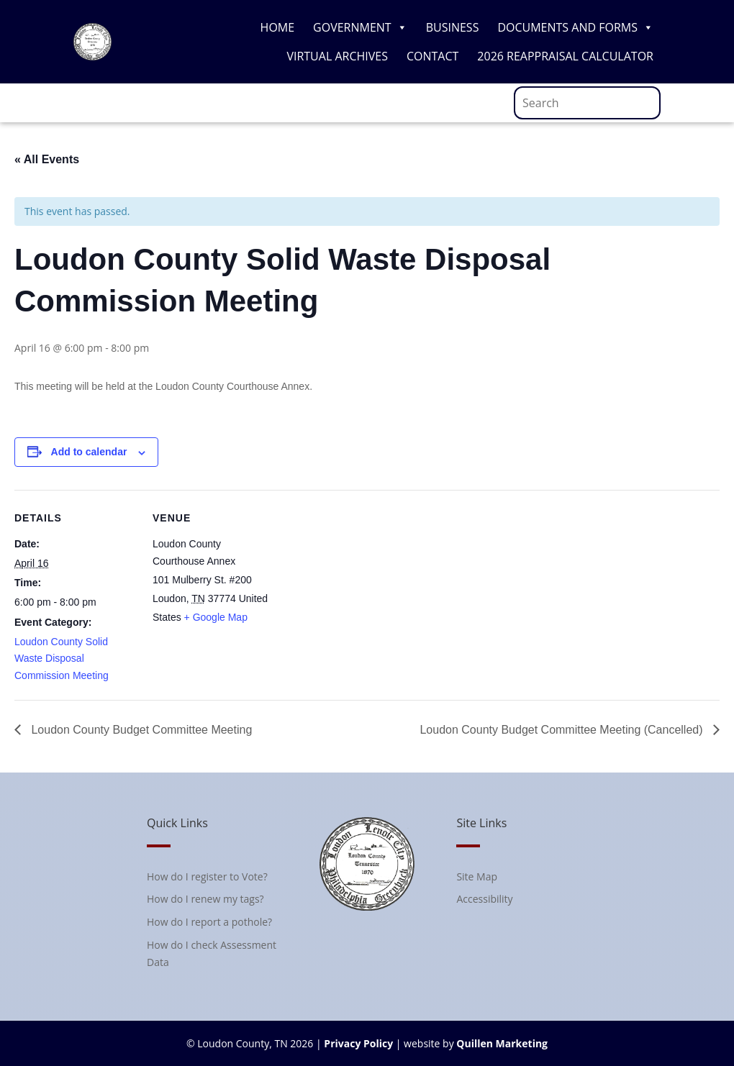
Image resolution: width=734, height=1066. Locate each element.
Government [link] (360, 27)
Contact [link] (432, 56)
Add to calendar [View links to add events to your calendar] (89, 451)
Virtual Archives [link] (337, 56)
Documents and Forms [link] (575, 27)
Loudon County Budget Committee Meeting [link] (140, 730)
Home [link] (277, 27)
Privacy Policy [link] (358, 1043)
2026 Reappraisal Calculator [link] (565, 56)
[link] (92, 56)
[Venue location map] (367, 589)
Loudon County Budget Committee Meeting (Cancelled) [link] (563, 730)
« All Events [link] (46, 159)
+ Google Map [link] (216, 617)
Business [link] (452, 27)
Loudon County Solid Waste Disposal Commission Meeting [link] (61, 659)
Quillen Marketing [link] (502, 1043)
